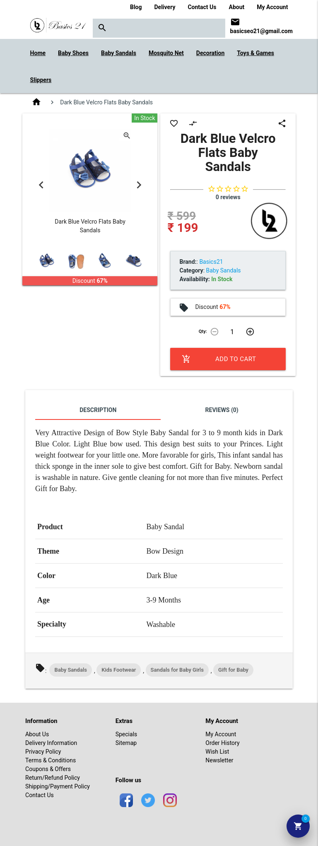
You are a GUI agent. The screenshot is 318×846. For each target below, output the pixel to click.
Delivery (165, 7)
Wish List (217, 751)
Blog (136, 7)
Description (98, 410)
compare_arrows (193, 123)
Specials (126, 734)
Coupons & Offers (48, 769)
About (237, 7)
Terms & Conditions (50, 760)
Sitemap (126, 743)
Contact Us (202, 7)
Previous (41, 184)
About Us (37, 734)
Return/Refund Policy (52, 777)
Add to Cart (219, 359)
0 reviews (228, 197)
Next (138, 184)
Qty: (203, 331)
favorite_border (173, 123)
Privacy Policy (43, 751)
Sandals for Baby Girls (177, 670)
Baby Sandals (70, 670)
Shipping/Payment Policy (57, 786)
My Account (272, 7)
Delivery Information (51, 743)
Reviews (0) (221, 410)
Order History (222, 743)
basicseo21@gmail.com (261, 31)
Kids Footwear (118, 670)
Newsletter (219, 760)
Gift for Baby (233, 670)
